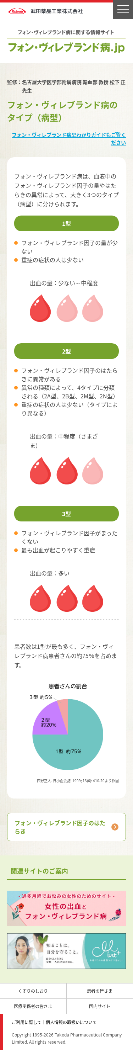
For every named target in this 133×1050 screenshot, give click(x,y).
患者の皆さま (99, 991)
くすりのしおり (33, 991)
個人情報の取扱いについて (71, 1022)
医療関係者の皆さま (33, 1006)
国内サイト (99, 1006)
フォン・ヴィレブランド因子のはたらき (60, 827)
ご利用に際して (26, 1022)
